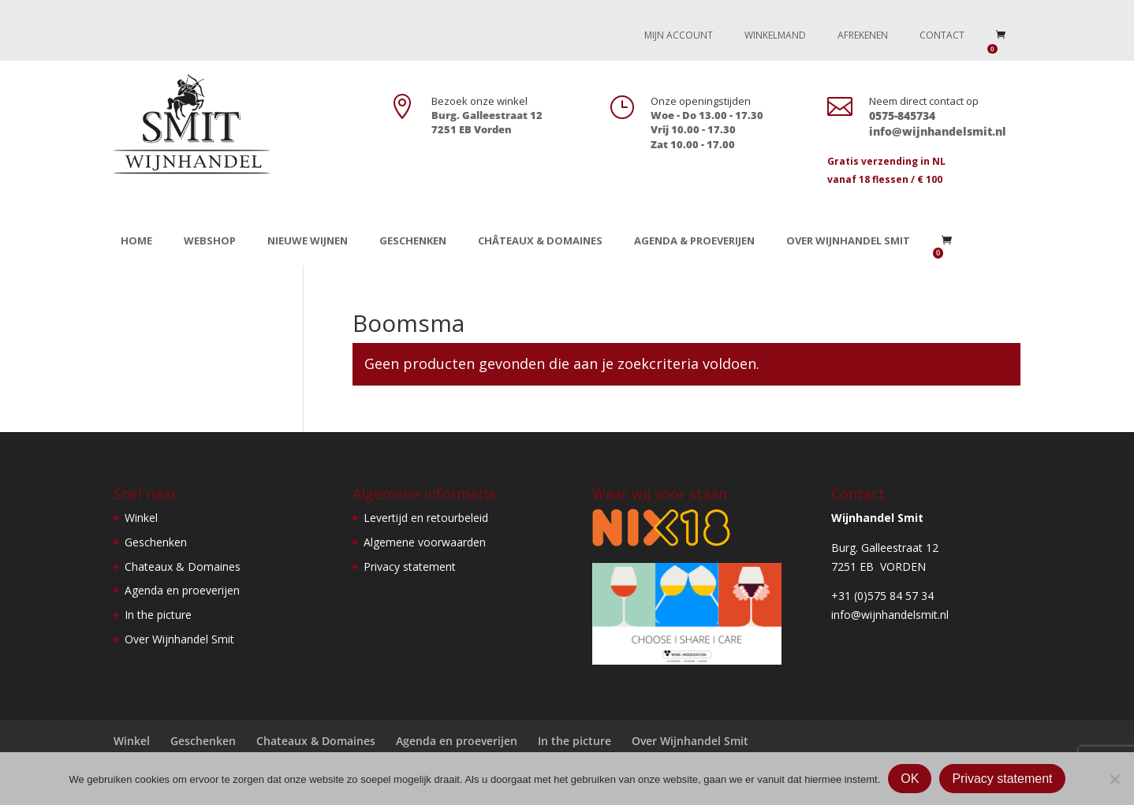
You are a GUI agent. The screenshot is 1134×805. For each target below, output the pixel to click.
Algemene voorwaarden (425, 542)
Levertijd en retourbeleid (426, 517)
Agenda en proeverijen (182, 590)
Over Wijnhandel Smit (848, 240)
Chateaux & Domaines (183, 566)
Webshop (210, 240)
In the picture (158, 614)
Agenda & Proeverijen (694, 240)
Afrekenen (862, 35)
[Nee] (1114, 779)
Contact (942, 35)
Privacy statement (410, 566)
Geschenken (412, 240)
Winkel (141, 517)
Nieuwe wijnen (307, 240)
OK (910, 778)
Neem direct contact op (924, 101)
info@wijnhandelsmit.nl (890, 614)
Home (136, 240)
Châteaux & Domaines (540, 240)
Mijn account (678, 35)
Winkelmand (775, 35)
